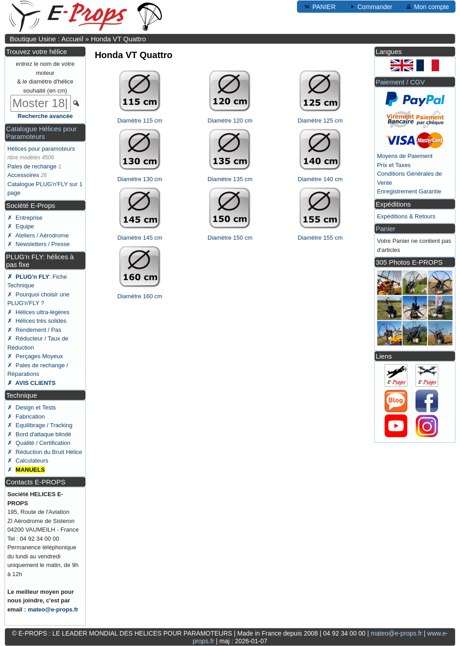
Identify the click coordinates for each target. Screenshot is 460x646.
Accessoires (23, 175)
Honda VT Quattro (118, 39)
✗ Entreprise (24, 217)
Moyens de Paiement (404, 156)
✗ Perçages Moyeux (35, 356)
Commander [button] (370, 6)
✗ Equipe (20, 226)
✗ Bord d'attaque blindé (39, 434)
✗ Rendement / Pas (34, 329)
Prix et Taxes (394, 165)
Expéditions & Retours (406, 216)
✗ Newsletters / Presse (38, 244)
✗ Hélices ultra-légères (38, 312)
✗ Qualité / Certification (38, 442)
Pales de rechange (31, 166)
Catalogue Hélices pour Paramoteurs (41, 132)
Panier (385, 228)
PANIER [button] (319, 6)
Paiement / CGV (400, 82)
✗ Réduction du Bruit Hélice (44, 452)
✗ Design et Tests (31, 407)
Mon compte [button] (427, 6)
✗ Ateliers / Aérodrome (38, 235)
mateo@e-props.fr (53, 609)
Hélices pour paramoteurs (41, 148)
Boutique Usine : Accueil (46, 39)
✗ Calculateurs (27, 460)
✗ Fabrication (26, 416)
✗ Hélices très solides (36, 320)
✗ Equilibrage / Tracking (39, 425)
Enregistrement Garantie (409, 191)
